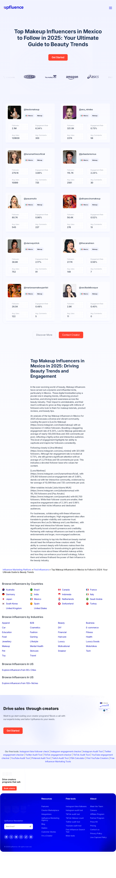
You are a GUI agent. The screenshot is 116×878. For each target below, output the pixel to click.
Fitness (89, 632)
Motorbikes (91, 646)
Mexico (37, 599)
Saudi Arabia (96, 599)
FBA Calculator (77, 758)
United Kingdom (14, 608)
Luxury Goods (92, 641)
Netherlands (68, 599)
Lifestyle (34, 641)
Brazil (37, 589)
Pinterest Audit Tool (40, 758)
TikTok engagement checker (57, 754)
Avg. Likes (15, 135)
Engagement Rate (41, 125)
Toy (3, 655)
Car (3, 627)
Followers (15, 125)
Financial (62, 632)
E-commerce (92, 627)
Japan (9, 599)
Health (89, 636)
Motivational (64, 646)
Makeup (6, 646)
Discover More (44, 334)
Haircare (62, 636)
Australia (10, 589)
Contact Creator (71, 334)
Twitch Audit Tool (60, 758)
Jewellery (6, 641)
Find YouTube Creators (97, 758)
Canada (66, 589)
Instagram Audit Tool (93, 751)
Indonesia (66, 594)
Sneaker (62, 650)
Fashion (33, 632)
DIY (59, 627)
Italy (92, 594)
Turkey (93, 603)
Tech (88, 650)
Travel (33, 655)
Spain (37, 603)
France (93, 589)
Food (4, 636)
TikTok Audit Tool (81, 754)
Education (7, 632)
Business (90, 623)
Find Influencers (41, 569)
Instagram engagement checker (66, 751)
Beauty (61, 623)
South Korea (12, 603)
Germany (10, 594)
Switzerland (67, 603)
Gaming (34, 636)
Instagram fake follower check (34, 751)
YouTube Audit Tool (20, 758)
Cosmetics (35, 627)
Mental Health (36, 646)
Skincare (34, 650)
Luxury (61, 641)
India (36, 594)
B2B (32, 623)
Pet (3, 650)
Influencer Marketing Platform (17, 569)
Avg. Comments (41, 135)
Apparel (6, 623)
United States (40, 608)
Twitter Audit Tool (33, 754)
